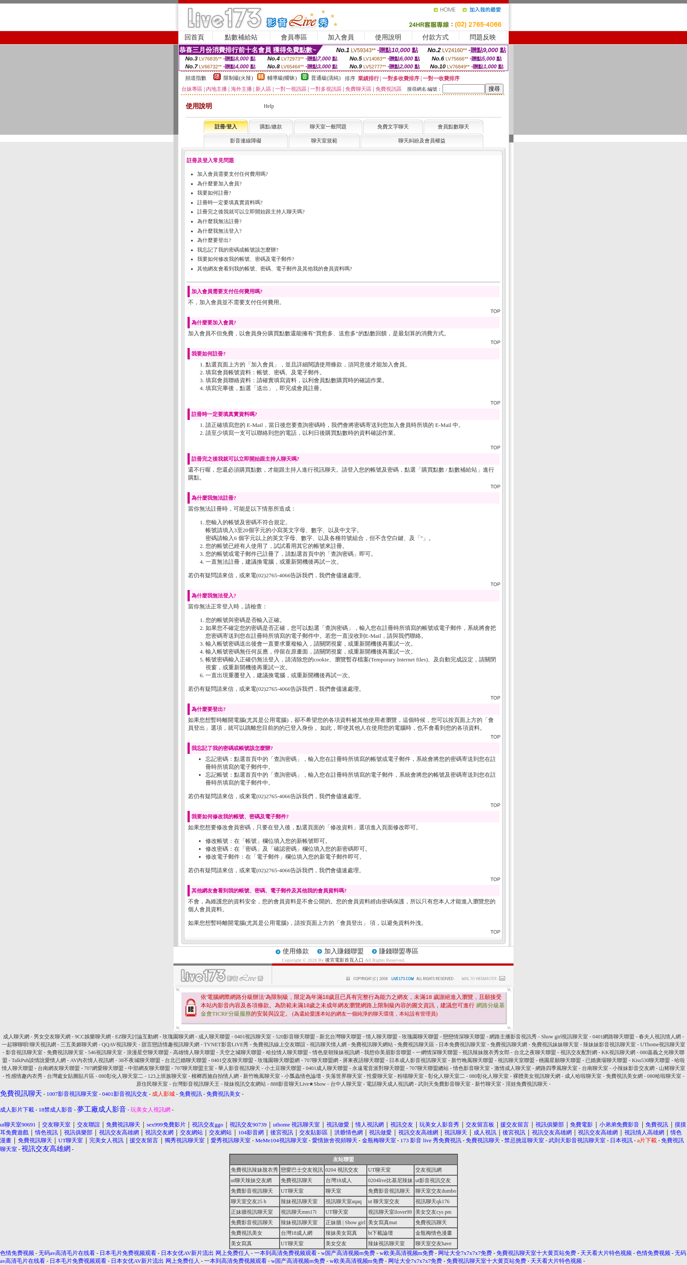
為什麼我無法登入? (219, 231)
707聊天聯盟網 (321, 1060)
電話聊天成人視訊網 (390, 1084)
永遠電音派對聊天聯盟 (378, 1068)
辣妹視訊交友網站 (245, 1084)
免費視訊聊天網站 (372, 1044)
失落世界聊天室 (344, 1076)
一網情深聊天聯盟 (437, 1052)
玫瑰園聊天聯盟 (420, 1037)
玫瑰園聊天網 (178, 1037)
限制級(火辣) (238, 78)
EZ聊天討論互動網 (137, 1037)
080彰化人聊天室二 (121, 1076)
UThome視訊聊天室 (662, 1044)
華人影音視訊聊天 (239, 1068)
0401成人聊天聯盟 (327, 1068)
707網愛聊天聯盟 (104, 1068)
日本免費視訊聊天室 (462, 1044)
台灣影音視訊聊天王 (196, 1084)
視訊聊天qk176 (432, 1201)
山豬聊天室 (672, 1068)
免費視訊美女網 (624, 1076)
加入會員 (341, 37)
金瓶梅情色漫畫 (433, 1233)
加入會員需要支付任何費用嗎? (232, 174)
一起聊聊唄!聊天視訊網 (29, 1044)
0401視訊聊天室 (252, 1037)
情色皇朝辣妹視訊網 (336, 1052)
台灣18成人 (339, 1180)
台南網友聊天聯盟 (59, 1068)
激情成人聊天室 (512, 1068)
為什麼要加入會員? (219, 184)
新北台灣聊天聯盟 (340, 1037)
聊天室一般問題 (328, 127)
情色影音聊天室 (471, 1068)
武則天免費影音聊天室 (444, 1084)
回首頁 (194, 37)
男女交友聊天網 (52, 1037)
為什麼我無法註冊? (219, 221)
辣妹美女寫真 (341, 1233)
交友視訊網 (428, 1170)
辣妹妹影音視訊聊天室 (609, 1044)
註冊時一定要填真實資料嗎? (229, 202)
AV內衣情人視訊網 (92, 1060)
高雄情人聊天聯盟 (194, 1052)
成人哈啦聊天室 (583, 1076)
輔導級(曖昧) (282, 78)
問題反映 (483, 37)
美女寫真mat (382, 1222)
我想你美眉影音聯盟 (387, 1052)
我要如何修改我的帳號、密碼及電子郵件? (245, 259)
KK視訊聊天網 (618, 1052)
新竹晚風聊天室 (261, 1076)
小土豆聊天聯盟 (283, 1068)
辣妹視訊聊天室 (299, 1201)
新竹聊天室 (488, 1084)
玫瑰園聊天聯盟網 (279, 1060)
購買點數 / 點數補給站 (449, 469)
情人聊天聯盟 (381, 1037)
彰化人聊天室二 (446, 1076)
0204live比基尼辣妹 (390, 1180)
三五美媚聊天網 (78, 1044)
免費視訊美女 (246, 1233)
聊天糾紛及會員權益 (422, 141)
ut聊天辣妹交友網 (251, 1180)
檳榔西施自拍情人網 (215, 1076)
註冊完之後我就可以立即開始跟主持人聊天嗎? (251, 212)
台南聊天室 (595, 1068)
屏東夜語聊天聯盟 (364, 1060)
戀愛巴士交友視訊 (302, 1170)
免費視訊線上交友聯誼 (279, 1044)
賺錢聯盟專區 (398, 951)
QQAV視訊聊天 (119, 1044)
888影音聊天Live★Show (298, 1084)
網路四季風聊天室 (556, 1068)
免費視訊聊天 (296, 1180)
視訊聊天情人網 (328, 1044)
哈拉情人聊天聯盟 (287, 1052)
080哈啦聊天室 (664, 1076)
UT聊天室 (379, 1170)
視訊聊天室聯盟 (516, 1060)
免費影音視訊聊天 (252, 1191)
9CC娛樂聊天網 (93, 1037)
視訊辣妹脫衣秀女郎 (486, 1052)
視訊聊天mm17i (299, 1212)
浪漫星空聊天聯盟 (148, 1052)
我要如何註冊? (214, 193)
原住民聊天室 (152, 1084)
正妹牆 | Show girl (345, 1222)
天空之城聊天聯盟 (241, 1052)
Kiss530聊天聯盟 (651, 1060)
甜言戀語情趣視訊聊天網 (170, 1044)
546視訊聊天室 (105, 1052)
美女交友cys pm (433, 1212)
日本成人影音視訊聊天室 (418, 1060)
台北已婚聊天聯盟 (186, 1060)
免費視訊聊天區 (415, 1044)
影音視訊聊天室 (24, 1052)
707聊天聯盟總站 (429, 1068)
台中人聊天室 (346, 1084)
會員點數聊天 (453, 127)
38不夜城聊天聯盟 (139, 1060)
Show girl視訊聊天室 (564, 1037)
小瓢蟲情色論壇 (302, 1076)
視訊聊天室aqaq (344, 1201)
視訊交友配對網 (578, 1052)
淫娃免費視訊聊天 (527, 1084)
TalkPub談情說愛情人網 (39, 1060)
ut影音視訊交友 (433, 1180)
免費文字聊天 (393, 127)
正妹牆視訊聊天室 (252, 1212)
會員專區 (294, 37)
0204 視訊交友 (342, 1170)
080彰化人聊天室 (489, 1076)
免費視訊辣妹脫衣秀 (254, 1170)
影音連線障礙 (246, 141)
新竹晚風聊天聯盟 (472, 1060)
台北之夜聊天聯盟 (535, 1052)
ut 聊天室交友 (384, 1201)
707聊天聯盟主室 (194, 1068)
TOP (495, 311)
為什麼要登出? (214, 240)
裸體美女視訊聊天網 (536, 1076)
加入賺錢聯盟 (344, 951)
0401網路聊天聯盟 (613, 1037)
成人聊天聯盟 (214, 1037)
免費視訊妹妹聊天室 (555, 1044)
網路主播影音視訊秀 (513, 1037)
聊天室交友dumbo (435, 1191)
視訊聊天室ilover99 (390, 1212)
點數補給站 (241, 37)
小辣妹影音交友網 (634, 1068)
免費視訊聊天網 (508, 1044)
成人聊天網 (16, 1037)
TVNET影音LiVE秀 (226, 1044)
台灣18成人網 (296, 1233)
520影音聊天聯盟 (295, 1037)
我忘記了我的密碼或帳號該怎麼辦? (237, 250)
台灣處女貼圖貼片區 (70, 1076)
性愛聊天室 (380, 1076)
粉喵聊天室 (410, 1076)
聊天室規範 (324, 141)
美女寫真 (241, 1243)
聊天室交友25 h (248, 1201)
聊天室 (333, 1191)
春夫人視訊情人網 (660, 1037)
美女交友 (336, 1243)
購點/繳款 (271, 127)
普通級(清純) (326, 78)
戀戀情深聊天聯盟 (464, 1037)
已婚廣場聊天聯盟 (606, 1060)
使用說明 (388, 37)
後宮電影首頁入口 (344, 960)
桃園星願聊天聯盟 (560, 1060)
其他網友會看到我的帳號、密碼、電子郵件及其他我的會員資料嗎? (274, 269)
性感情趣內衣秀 (24, 1076)
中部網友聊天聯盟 (149, 1068)
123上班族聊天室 (167, 1076)
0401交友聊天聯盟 (232, 1060)
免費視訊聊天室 (65, 1052)
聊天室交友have (433, 1243)
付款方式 (435, 37)
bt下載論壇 (380, 1233)
